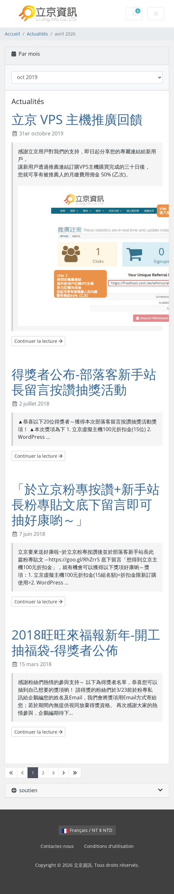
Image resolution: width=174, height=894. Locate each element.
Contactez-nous (57, 846)
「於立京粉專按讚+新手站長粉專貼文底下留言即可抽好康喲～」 (86, 504)
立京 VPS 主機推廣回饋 (77, 119)
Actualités (37, 34)
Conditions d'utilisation (109, 846)
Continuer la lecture (38, 341)
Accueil (12, 34)
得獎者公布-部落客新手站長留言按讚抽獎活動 (84, 381)
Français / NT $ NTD (87, 830)
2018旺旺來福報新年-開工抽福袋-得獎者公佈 (86, 642)
